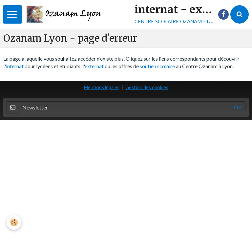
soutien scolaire (157, 66)
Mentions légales (101, 87)
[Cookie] (14, 222)
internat (15, 66)
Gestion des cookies (146, 87)
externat (94, 66)
